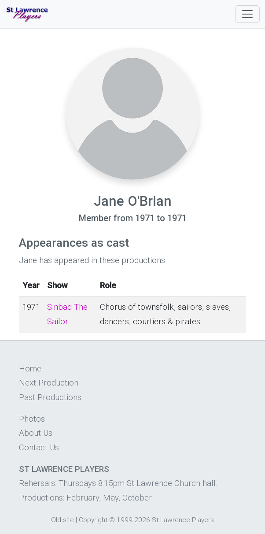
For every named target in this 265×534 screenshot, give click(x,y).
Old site (62, 520)
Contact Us (39, 447)
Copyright (93, 520)
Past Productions (50, 397)
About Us (35, 433)
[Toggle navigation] (247, 14)
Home (30, 369)
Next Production (48, 383)
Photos (32, 419)
